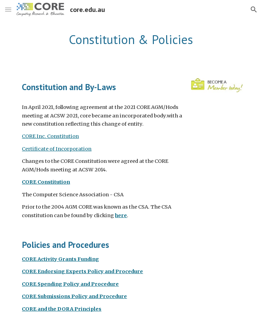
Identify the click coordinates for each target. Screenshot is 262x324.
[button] (8, 9)
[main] (131, 40)
